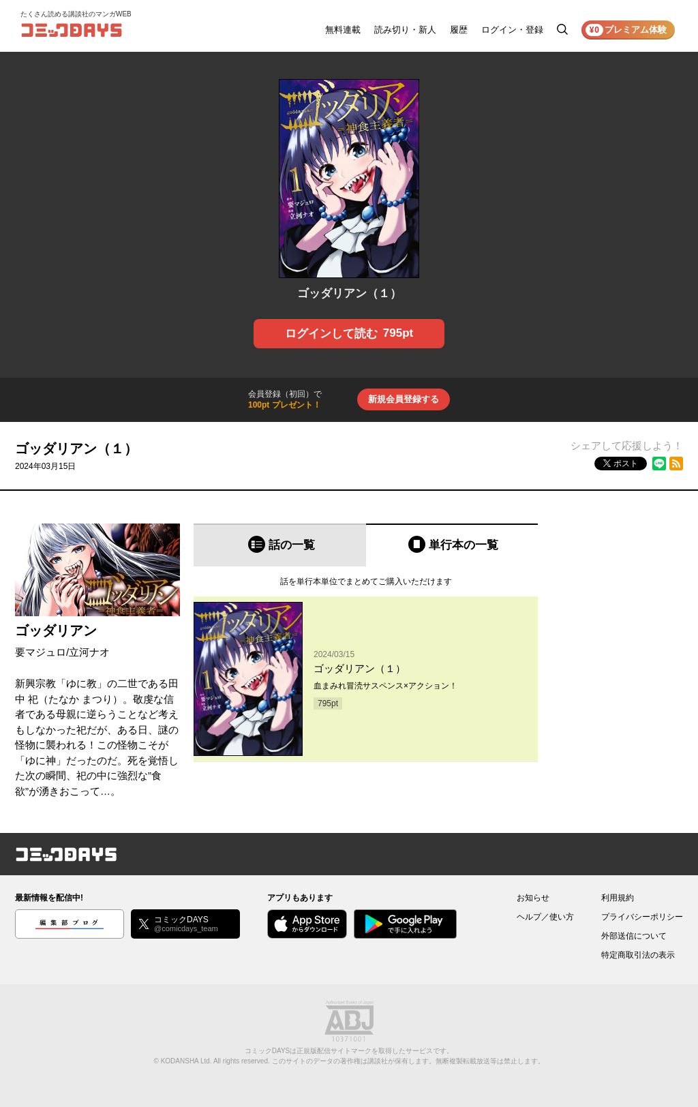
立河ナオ (89, 652)
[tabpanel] (366, 664)
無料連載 (343, 30)
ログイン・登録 (512, 30)
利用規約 (617, 898)
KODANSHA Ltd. (186, 1061)
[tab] (280, 545)
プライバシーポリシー (642, 917)
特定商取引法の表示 (638, 955)
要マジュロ (40, 652)
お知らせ (533, 898)
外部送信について (634, 936)
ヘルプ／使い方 (545, 917)
